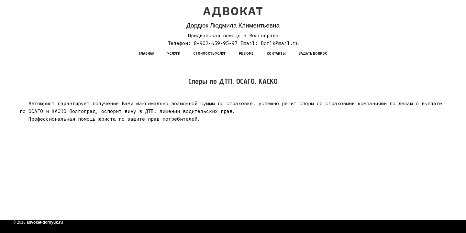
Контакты (276, 53)
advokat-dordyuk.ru (45, 222)
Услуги (173, 53)
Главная (146, 53)
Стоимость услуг (209, 53)
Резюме (246, 53)
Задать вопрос (313, 53)
